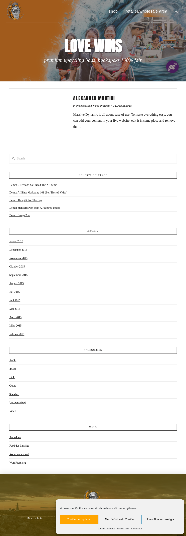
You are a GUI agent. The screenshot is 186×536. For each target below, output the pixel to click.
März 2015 (15, 325)
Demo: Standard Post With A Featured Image (34, 207)
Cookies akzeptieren (79, 519)
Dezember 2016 (18, 249)
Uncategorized (84, 105)
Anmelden (15, 437)
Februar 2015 (16, 334)
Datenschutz (123, 528)
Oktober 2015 (17, 266)
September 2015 (18, 275)
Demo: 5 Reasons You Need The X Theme (33, 184)
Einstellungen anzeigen (161, 519)
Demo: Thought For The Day (25, 200)
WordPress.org (17, 462)
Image (12, 368)
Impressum (136, 528)
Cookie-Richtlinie (106, 528)
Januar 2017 (16, 241)
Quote (12, 385)
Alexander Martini (94, 98)
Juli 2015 (14, 292)
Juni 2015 (14, 300)
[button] (176, 11)
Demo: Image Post (19, 215)
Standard (14, 394)
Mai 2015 (14, 308)
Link (11, 377)
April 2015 (15, 317)
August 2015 (16, 283)
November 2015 (18, 258)
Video (96, 105)
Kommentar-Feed (19, 454)
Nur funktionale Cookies (120, 519)
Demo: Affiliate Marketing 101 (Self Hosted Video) (38, 192)
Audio (12, 360)
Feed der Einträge (19, 445)
